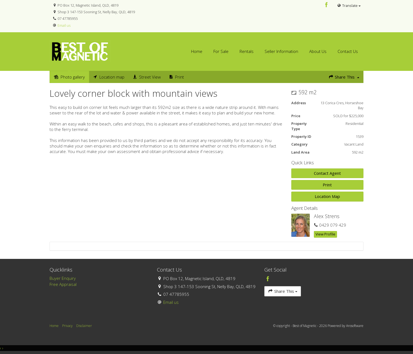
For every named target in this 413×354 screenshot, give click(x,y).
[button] (327, 185)
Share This (343, 77)
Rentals (247, 51)
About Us (318, 51)
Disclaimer (84, 325)
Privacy (67, 325)
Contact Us (348, 51)
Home (196, 51)
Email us (64, 25)
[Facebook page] (326, 5)
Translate (349, 5)
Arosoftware (354, 325)
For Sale (221, 51)
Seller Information (281, 51)
